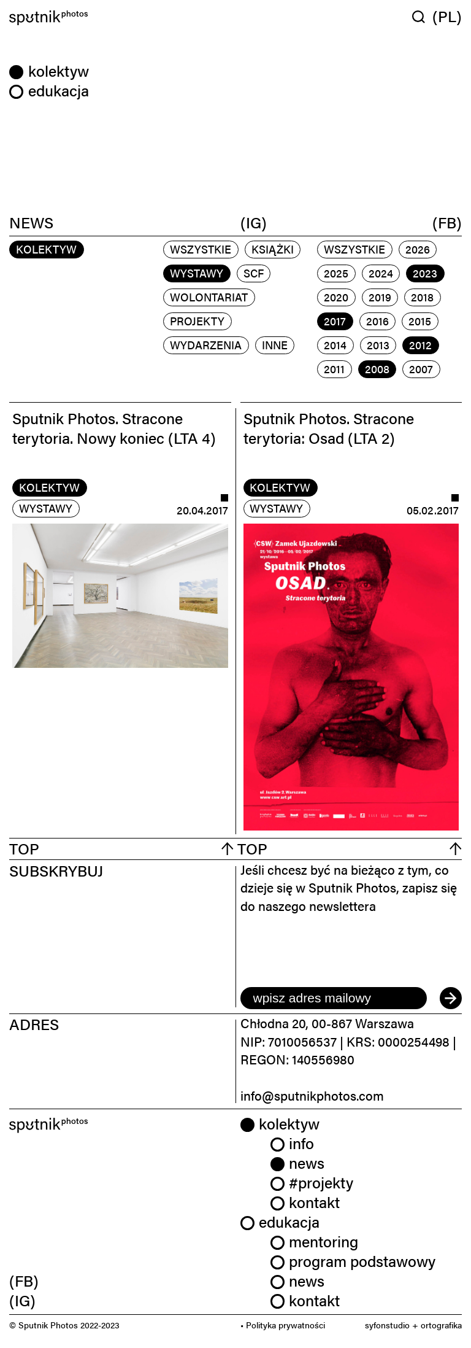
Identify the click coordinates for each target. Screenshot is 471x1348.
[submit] (451, 998)
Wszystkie (200, 249)
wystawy (196, 273)
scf (253, 273)
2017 (335, 320)
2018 (422, 296)
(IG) (253, 221)
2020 (336, 296)
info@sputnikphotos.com (312, 1095)
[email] (333, 998)
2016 (377, 320)
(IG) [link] (22, 1300)
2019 (380, 296)
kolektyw (49, 487)
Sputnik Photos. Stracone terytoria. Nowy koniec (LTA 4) (114, 427)
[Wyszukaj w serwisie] (422, 16)
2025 (336, 273)
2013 (378, 344)
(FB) (447, 221)
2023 (425, 273)
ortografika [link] (441, 1325)
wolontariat (209, 296)
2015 (419, 320)
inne (275, 344)
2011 (334, 368)
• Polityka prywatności (282, 1325)
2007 (421, 368)
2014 (335, 344)
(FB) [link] (24, 1280)
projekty (197, 320)
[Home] (120, 18)
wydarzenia (206, 344)
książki (272, 249)
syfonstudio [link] (387, 1325)
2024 (381, 273)
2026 (417, 249)
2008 (377, 368)
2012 (420, 344)
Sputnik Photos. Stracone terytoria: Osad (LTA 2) (328, 427)
